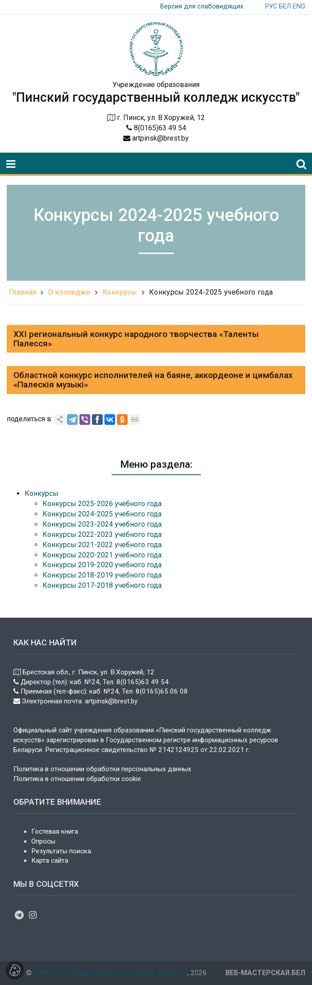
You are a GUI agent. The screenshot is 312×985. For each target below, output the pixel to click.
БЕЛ (285, 6)
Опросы (43, 841)
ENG (299, 6)
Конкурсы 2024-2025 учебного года (211, 292)
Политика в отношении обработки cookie (77, 779)
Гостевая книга (54, 831)
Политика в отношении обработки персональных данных (102, 769)
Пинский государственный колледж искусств (110, 972)
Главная (22, 292)
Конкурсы (119, 292)
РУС (271, 6)
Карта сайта (49, 860)
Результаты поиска (61, 851)
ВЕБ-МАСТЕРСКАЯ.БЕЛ (265, 972)
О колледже (69, 292)
